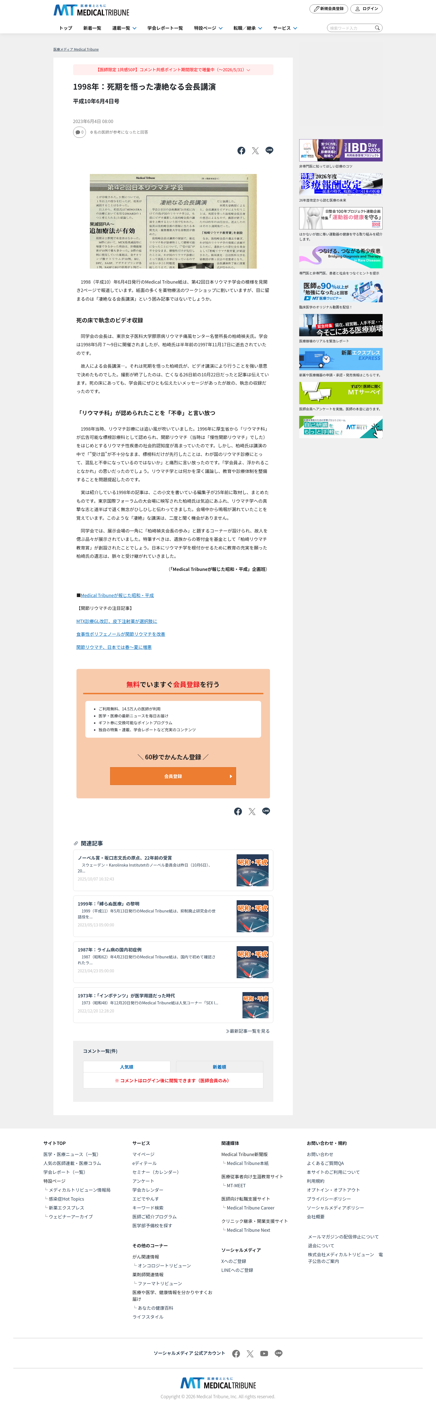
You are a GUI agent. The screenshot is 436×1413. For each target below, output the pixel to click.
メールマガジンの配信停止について (343, 1236)
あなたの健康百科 (156, 1307)
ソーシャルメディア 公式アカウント (189, 1353)
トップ (65, 27)
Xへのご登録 (233, 1261)
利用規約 (315, 1181)
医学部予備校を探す (152, 1225)
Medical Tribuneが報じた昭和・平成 (117, 595)
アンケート (143, 1181)
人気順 (126, 1066)
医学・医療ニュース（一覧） (72, 1154)
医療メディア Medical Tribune (76, 49)
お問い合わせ (320, 1154)
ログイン (366, 9)
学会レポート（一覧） (65, 1172)
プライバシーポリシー (329, 1198)
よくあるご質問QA (325, 1163)
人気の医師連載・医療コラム (72, 1163)
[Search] (355, 28)
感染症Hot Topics (66, 1198)
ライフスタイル (148, 1316)
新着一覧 (92, 27)
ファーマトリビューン (160, 1283)
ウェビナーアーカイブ (71, 1216)
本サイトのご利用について (333, 1172)
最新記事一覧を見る (247, 1030)
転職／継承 (245, 27)
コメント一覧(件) (100, 1051)
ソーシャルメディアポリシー (335, 1207)
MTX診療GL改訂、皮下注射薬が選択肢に (116, 621)
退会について (321, 1245)
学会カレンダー (148, 1189)
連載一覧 (121, 27)
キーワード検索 (148, 1207)
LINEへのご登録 (237, 1270)
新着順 (219, 1066)
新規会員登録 (329, 9)
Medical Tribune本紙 (248, 1163)
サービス (282, 27)
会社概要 (315, 1216)
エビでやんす (145, 1198)
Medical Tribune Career (251, 1207)
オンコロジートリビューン (164, 1265)
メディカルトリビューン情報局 (80, 1189)
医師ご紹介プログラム (154, 1216)
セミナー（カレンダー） (156, 1172)
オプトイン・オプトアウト (333, 1189)
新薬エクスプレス (67, 1207)
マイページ (143, 1154)
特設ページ (205, 27)
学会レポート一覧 (165, 27)
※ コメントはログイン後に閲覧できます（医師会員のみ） (173, 1080)
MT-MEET (236, 1185)
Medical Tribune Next (248, 1229)
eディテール (144, 1163)
